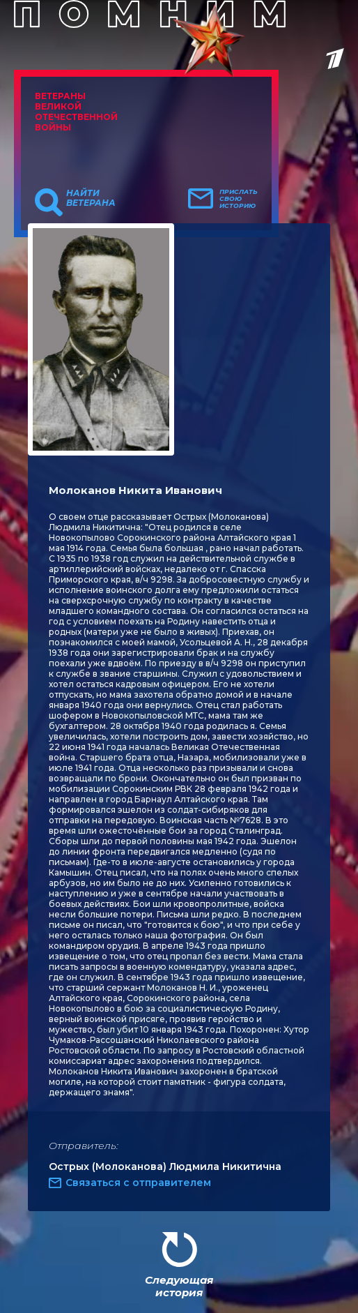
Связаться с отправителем (138, 1182)
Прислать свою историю (238, 198)
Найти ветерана (91, 198)
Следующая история (179, 1286)
